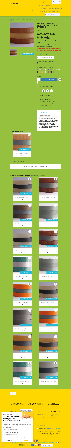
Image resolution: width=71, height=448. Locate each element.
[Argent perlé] (43, 70)
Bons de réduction (41, 425)
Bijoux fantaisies (45, 5)
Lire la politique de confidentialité (10, 429)
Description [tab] (43, 112)
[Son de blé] (51, 72)
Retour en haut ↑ (47, 445)
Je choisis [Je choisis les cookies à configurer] (9, 440)
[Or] (40, 72)
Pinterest (51, 90)
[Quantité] (38, 79)
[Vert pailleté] (54, 72)
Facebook (11, 393)
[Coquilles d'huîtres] (54, 70)
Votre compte (41, 411)
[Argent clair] (40, 70)
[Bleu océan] (48, 70)
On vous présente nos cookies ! (10, 434)
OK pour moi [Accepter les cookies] (25, 440)
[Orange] (43, 72)
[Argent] (38, 70)
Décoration (43, 11)
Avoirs (38, 421)
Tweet (47, 90)
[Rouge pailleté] (48, 72)
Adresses (39, 423)
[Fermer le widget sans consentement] (26, 410)
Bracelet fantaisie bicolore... (48, 197)
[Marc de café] (38, 72)
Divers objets (53, 11)
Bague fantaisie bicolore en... (22, 197)
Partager (43, 90)
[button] (3, 445)
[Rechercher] (52, 14)
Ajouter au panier (48, 79)
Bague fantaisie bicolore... (22, 153)
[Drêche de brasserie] (38, 63)
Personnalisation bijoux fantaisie (50, 8)
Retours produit (41, 418)
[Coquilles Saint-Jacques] (59, 70)
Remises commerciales (17, 2)
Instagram (14, 393)
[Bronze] (51, 70)
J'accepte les (49, 428)
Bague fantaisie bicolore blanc (48, 381)
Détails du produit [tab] (45, 115)
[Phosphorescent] (46, 72)
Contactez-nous (14, 2)
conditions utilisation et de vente (53, 428)
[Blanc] (46, 70)
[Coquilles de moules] (57, 70)
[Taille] (45, 57)
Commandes (40, 420)
